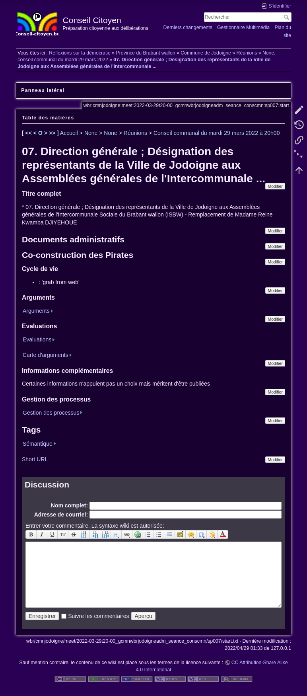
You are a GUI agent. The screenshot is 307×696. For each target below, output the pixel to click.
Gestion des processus (51, 412)
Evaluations (37, 339)
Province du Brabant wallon (145, 53)
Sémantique (37, 444)
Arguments (36, 311)
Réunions (247, 53)
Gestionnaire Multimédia (243, 27)
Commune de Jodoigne (206, 53)
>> (53, 133)
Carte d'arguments (45, 355)
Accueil (69, 133)
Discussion (47, 484)
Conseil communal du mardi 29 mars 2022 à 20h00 (217, 133)
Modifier (275, 186)
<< (29, 133)
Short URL (35, 459)
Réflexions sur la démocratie (80, 53)
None (90, 133)
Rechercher (287, 17)
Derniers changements (187, 27)
